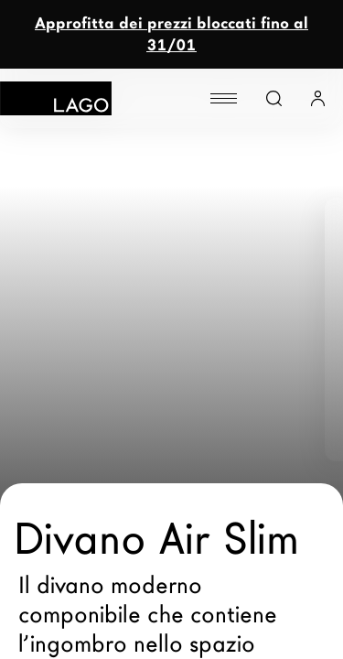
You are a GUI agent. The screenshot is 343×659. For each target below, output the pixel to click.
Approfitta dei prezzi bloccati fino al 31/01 (171, 34)
